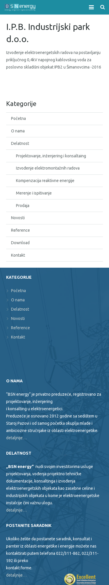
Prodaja (22, 205)
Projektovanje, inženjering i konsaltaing (51, 156)
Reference (20, 230)
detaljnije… (16, 437)
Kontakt (18, 255)
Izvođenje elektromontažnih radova (48, 168)
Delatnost (20, 143)
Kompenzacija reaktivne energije (45, 180)
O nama (18, 131)
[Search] (102, 7)
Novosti (18, 217)
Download (20, 242)
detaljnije (14, 575)
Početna (18, 118)
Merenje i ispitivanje (34, 193)
